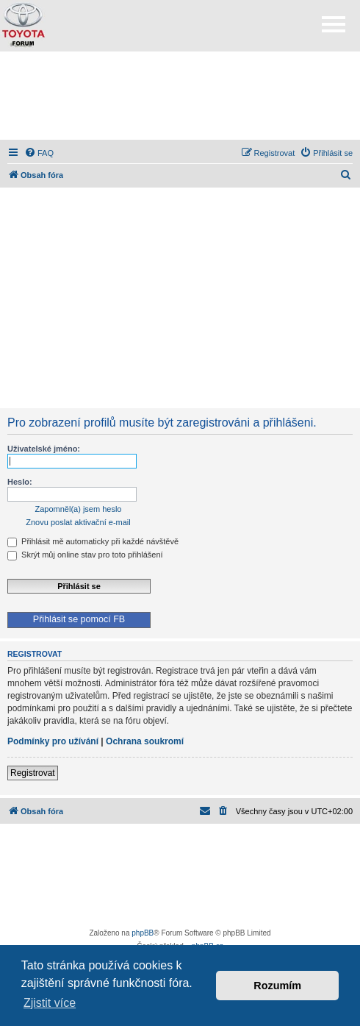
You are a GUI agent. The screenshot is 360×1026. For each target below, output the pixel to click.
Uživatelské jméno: (43, 448)
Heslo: (19, 481)
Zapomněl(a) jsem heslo (78, 509)
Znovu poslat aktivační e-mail (78, 522)
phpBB (143, 933)
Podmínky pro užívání (52, 741)
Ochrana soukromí (145, 741)
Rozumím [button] (277, 985)
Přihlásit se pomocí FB (79, 619)
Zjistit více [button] (50, 1003)
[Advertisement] (180, 95)
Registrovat (32, 773)
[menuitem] (39, 153)
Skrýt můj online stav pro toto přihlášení (85, 554)
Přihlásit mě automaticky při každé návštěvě (93, 541)
